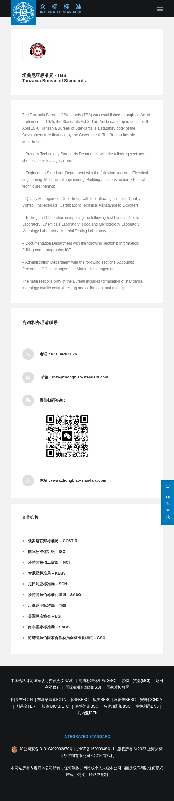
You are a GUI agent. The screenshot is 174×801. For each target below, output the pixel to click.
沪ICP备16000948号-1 (95, 749)
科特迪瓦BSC (86, 706)
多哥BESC (79, 699)
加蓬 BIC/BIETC (56, 706)
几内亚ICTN (87, 713)
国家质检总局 (117, 687)
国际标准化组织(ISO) (83, 687)
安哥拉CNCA (151, 699)
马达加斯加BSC (117, 706)
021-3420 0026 (64, 354)
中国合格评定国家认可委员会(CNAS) (42, 680)
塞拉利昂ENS (147, 706)
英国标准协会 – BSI (44, 616)
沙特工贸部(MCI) (136, 680)
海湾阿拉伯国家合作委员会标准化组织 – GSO (66, 638)
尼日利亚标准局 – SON (47, 584)
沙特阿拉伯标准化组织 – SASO (54, 595)
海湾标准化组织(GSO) (98, 680)
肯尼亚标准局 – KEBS (47, 573)
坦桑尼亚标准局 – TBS (47, 605)
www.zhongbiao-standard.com (78, 480)
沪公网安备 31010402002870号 (46, 749)
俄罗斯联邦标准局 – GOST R (52, 541)
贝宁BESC (102, 699)
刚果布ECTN (22, 699)
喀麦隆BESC (125, 699)
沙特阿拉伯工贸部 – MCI (49, 562)
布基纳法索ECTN (52, 699)
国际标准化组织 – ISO (46, 552)
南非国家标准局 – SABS (49, 627)
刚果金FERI (26, 706)
